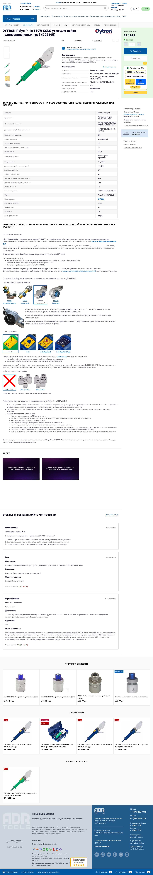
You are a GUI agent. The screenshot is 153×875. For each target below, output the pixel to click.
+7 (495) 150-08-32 (138, 812)
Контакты (68, 819)
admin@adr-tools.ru (137, 849)
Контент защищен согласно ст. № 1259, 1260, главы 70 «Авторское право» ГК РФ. (51, 862)
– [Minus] (125, 44)
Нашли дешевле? (131, 31)
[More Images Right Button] (7, 89)
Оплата (52, 819)
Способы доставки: (132, 109)
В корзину (135, 51)
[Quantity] (132, 44)
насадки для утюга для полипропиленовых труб (79, 271)
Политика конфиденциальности (44, 843)
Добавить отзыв (112, 515)
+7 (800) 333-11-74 (138, 818)
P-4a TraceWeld (45, 352)
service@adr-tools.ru (137, 843)
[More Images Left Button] (7, 61)
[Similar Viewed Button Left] (5, 736)
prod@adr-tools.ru (136, 837)
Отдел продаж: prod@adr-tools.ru (48, 872)
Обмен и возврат (130, 144)
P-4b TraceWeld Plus (63, 352)
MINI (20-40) (40, 389)
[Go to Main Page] (99, 811)
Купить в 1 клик (135, 58)
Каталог (35, 819)
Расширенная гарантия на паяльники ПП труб (81, 49)
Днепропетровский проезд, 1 (134, 114)
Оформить (141, 82)
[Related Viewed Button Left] (5, 687)
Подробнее (135, 87)
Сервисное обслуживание (133, 148)
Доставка (44, 819)
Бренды (60, 819)
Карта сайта (36, 840)
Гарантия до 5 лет (130, 141)
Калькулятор (130, 82)
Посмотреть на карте (101, 846)
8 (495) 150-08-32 (27, 6)
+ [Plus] (138, 44)
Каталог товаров (19, 18)
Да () (20, 586)
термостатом (62, 356)
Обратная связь (10, 872)
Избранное (123, 872)
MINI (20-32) (25, 389)
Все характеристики (109, 67)
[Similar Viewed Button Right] (147, 736)
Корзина (142, 872)
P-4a (28, 352)
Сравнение (103, 872)
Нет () (25, 586)
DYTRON (54, 198)
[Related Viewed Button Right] (147, 687)
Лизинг (135, 92)
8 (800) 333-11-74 (27, 9)
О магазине (77, 819)
